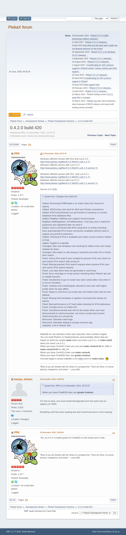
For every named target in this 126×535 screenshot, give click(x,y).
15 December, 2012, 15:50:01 (52, 432)
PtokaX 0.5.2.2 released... (96, 42)
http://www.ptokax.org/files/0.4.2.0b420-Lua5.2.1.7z (65, 177)
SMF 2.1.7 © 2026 (13, 532)
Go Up (12, 500)
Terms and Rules (104, 532)
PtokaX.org (92, 101)
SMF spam (29, 511)
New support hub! (92, 85)
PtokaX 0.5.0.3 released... (100, 88)
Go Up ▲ (116, 532)
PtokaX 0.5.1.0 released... (97, 75)
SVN (54, 189)
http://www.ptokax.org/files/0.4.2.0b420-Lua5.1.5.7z (65, 162)
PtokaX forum (20, 27)
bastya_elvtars (23, 379)
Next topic (110, 135)
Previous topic (95, 135)
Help (94, 532)
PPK (17, 153)
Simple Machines (28, 532)
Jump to (74, 513)
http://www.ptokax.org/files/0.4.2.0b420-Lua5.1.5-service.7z (69, 168)
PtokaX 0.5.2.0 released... (98, 62)
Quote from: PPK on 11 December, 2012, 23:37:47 (67, 386)
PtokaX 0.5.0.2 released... (96, 91)
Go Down (14, 145)
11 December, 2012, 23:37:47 (55, 153)
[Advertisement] (63, 7)
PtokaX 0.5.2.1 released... (101, 58)
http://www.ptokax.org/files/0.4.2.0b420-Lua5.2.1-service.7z (69, 183)
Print (113, 145)
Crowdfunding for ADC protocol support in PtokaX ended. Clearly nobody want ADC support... (94, 68)
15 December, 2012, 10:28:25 (52, 379)
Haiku (80, 358)
